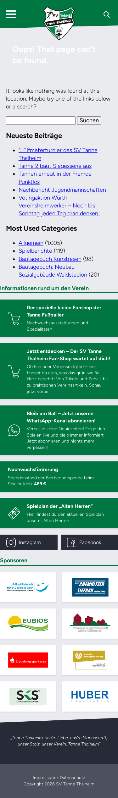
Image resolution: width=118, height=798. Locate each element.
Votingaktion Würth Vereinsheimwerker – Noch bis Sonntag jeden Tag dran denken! (59, 205)
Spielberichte (35, 250)
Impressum (44, 777)
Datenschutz (72, 777)
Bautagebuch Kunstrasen (50, 259)
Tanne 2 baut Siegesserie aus (55, 165)
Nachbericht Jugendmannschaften (62, 189)
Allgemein (31, 242)
